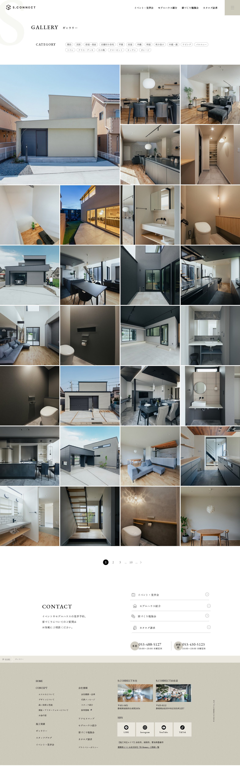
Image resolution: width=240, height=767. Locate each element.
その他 (101, 49)
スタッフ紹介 (87, 704)
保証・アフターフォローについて (53, 709)
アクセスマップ (86, 718)
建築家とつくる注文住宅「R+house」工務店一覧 (140, 749)
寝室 (130, 44)
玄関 (78, 44)
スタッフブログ (44, 737)
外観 (139, 44)
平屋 (121, 44)
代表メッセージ (88, 699)
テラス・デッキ (85, 49)
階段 (69, 44)
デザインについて (46, 699)
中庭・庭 (173, 44)
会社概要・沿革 (88, 694)
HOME (7, 659)
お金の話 (43, 715)
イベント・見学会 (144, 7)
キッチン (131, 49)
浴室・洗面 (90, 44)
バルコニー (201, 44)
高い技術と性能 (45, 704)
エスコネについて (46, 694)
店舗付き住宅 (107, 44)
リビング (186, 44)
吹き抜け (160, 44)
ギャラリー (41, 730)
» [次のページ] (143, 563)
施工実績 (40, 723)
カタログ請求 (210, 7)
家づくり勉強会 (190, 7)
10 (131, 562)
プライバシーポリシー (88, 747)
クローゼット (116, 49)
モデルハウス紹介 (167, 7)
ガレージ (145, 49)
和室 (148, 44)
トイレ (70, 49)
